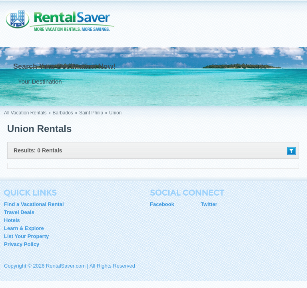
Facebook (162, 204)
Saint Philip (91, 113)
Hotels (12, 220)
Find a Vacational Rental (34, 204)
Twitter (209, 204)
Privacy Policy (21, 244)
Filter (291, 151)
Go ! (162, 81)
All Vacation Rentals (25, 113)
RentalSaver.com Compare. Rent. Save (64, 25)
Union (115, 113)
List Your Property (26, 236)
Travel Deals (19, 212)
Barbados (63, 113)
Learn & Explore (24, 228)
